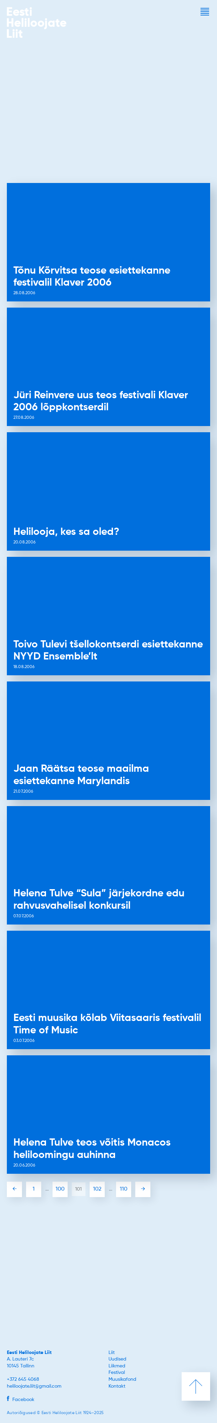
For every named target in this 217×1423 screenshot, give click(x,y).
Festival (116, 1372)
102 (97, 1189)
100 (60, 1189)
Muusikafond (122, 1379)
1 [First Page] (34, 1189)
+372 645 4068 (23, 1379)
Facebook (20, 1399)
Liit (111, 1352)
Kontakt (116, 1386)
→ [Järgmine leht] (143, 1189)
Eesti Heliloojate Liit (29, 1352)
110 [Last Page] (123, 1189)
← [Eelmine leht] (14, 1189)
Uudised (117, 1359)
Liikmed (116, 1366)
